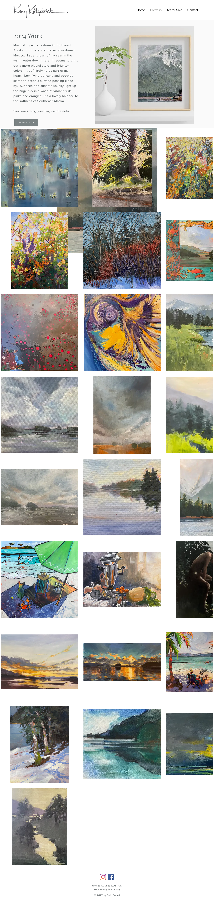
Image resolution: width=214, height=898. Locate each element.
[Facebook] (111, 877)
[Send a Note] (26, 122)
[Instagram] (103, 877)
